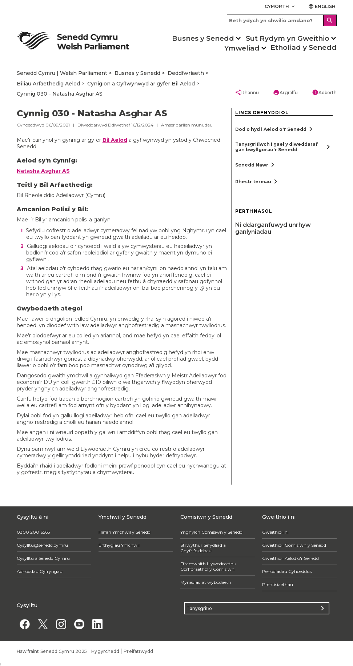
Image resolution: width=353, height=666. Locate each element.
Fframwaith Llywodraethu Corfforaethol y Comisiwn (208, 566)
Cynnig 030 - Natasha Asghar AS (60, 94)
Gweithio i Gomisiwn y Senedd (294, 545)
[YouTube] (79, 624)
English (322, 6)
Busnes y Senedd (203, 38)
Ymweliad (242, 48)
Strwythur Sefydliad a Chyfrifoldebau (203, 547)
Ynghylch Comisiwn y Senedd (211, 532)
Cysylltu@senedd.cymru (42, 545)
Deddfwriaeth (186, 73)
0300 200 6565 (33, 532)
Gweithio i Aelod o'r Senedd (290, 558)
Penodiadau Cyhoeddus (287, 571)
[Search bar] (281, 20)
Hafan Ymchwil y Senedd (125, 532)
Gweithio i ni (275, 532)
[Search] (330, 20)
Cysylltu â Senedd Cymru (43, 558)
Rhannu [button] (247, 92)
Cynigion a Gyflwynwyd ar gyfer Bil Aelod (141, 83)
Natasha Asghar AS (43, 171)
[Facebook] (25, 624)
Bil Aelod (115, 140)
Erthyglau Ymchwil (119, 545)
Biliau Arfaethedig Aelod (48, 83)
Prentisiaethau (277, 584)
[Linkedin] (97, 624)
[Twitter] (43, 624)
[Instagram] (61, 624)
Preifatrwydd (138, 651)
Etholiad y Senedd (303, 47)
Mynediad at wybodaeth (205, 582)
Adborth (324, 92)
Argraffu (285, 92)
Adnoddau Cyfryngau (40, 571)
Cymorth (280, 6)
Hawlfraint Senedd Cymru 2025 (52, 651)
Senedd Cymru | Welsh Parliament (62, 73)
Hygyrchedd (105, 651)
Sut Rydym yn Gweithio (287, 38)
